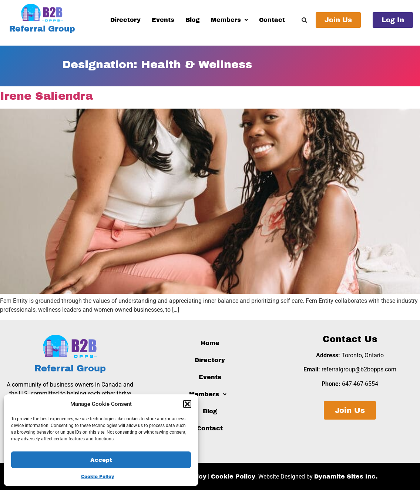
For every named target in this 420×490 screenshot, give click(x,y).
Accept (101, 460)
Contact (272, 20)
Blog (192, 20)
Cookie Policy (97, 476)
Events (163, 20)
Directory (125, 20)
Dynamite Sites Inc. (345, 476)
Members (229, 20)
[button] (187, 404)
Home (210, 343)
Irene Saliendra (46, 96)
